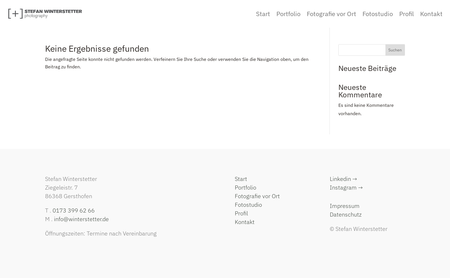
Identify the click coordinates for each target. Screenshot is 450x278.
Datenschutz (346, 214)
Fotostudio (248, 204)
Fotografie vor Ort (257, 196)
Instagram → (346, 187)
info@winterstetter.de (81, 219)
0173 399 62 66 (74, 210)
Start (241, 179)
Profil (241, 213)
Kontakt (245, 222)
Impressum (345, 206)
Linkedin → (343, 179)
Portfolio (245, 187)
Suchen (395, 50)
